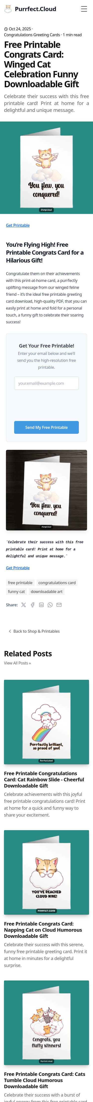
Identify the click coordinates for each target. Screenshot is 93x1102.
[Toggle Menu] (84, 9)
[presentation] (46, 403)
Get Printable (18, 225)
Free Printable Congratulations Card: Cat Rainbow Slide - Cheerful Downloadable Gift (44, 779)
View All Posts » (17, 663)
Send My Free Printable (46, 427)
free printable (20, 582)
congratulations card (57, 582)
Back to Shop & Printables (33, 631)
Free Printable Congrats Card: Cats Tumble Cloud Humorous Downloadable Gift (44, 1080)
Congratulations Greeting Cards (32, 34)
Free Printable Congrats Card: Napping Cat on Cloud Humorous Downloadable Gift (43, 930)
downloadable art (46, 591)
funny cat (16, 591)
